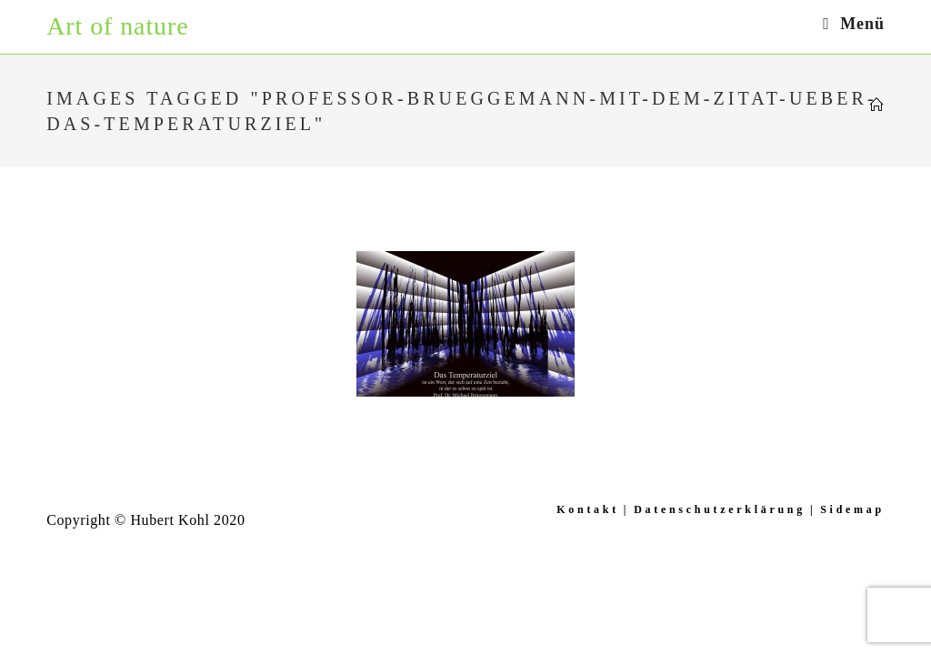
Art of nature (117, 26)
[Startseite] (877, 105)
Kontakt (587, 509)
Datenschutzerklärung (720, 509)
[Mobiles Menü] (854, 24)
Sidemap (852, 509)
